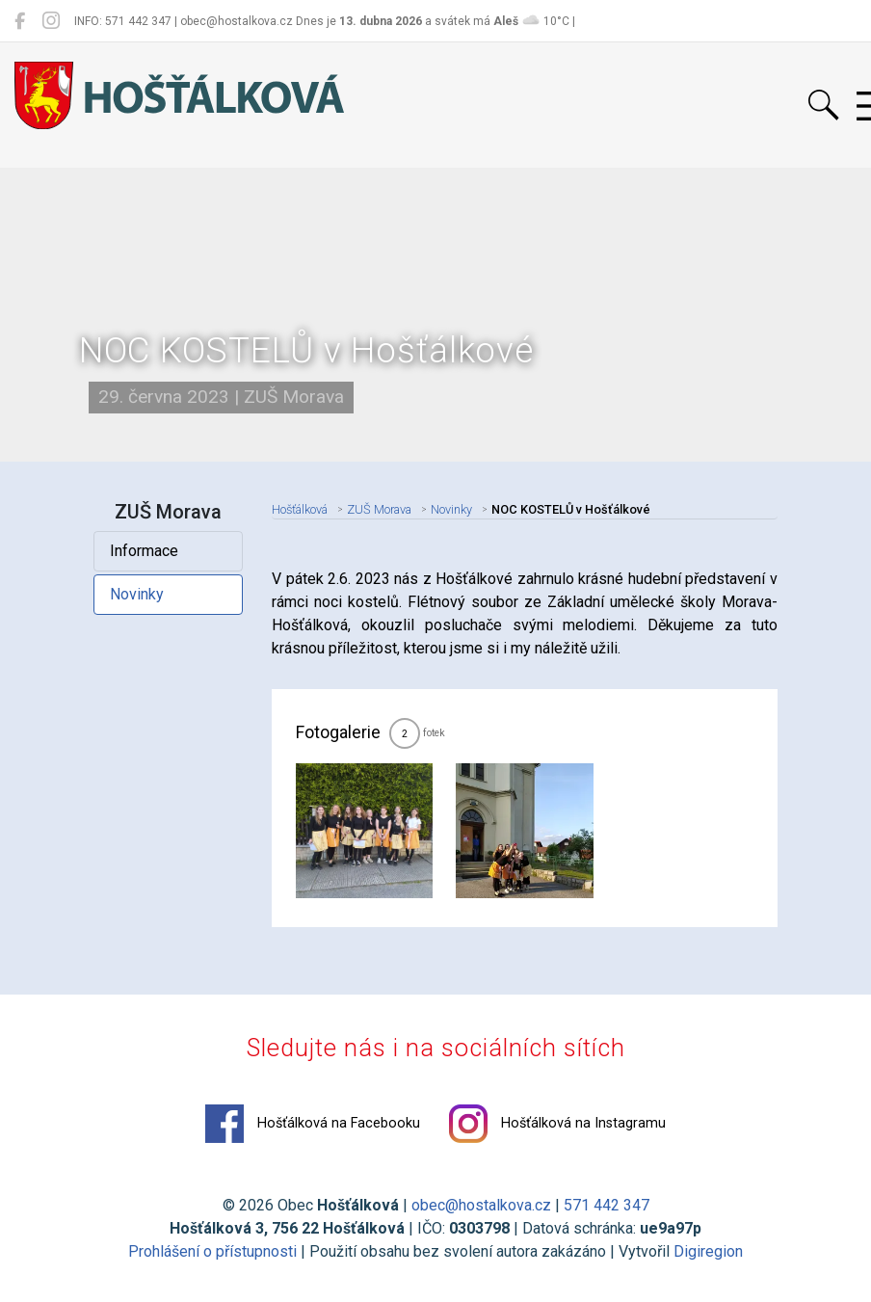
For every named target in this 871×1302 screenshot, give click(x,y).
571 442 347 (606, 1205)
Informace (144, 551)
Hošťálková (300, 509)
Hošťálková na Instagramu (557, 1123)
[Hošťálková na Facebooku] (19, 21)
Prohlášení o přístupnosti (212, 1251)
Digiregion (708, 1251)
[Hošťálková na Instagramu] (51, 21)
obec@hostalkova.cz (481, 1205)
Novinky (137, 594)
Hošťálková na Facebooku (312, 1123)
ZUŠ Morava (379, 509)
